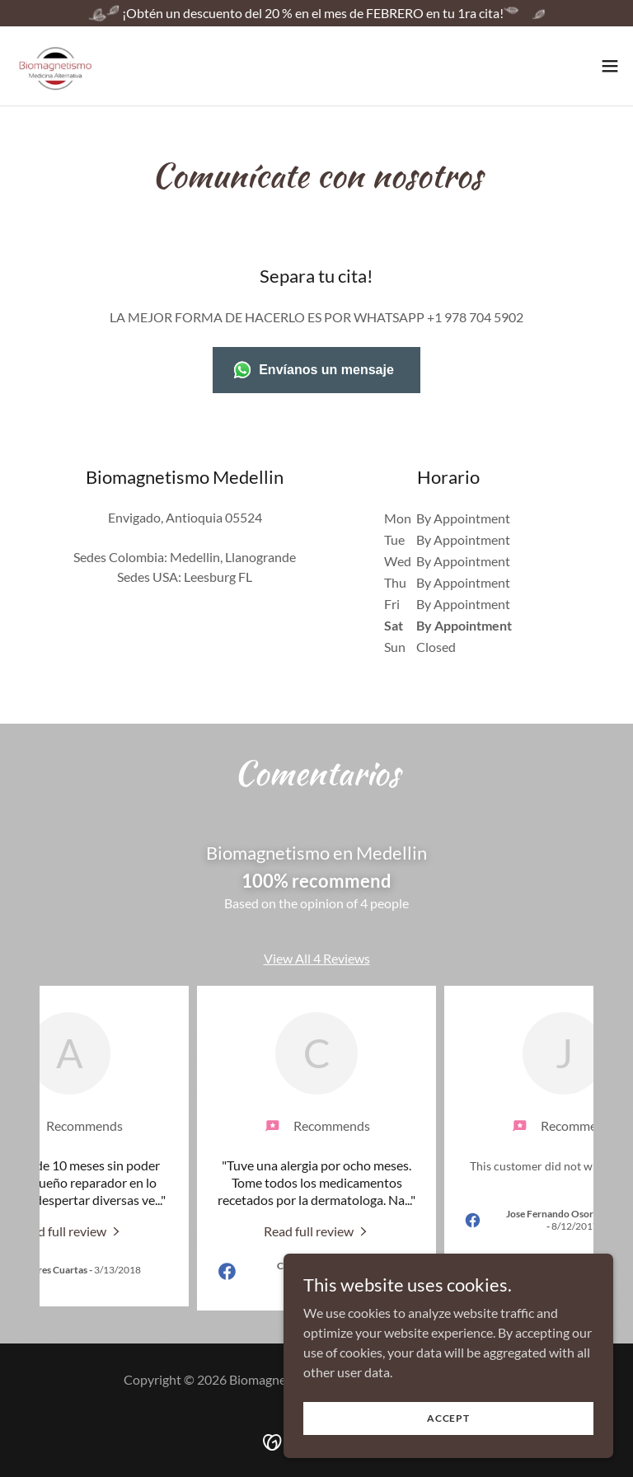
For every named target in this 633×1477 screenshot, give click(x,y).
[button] (609, 65)
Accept (448, 1418)
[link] (55, 66)
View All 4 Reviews (317, 958)
